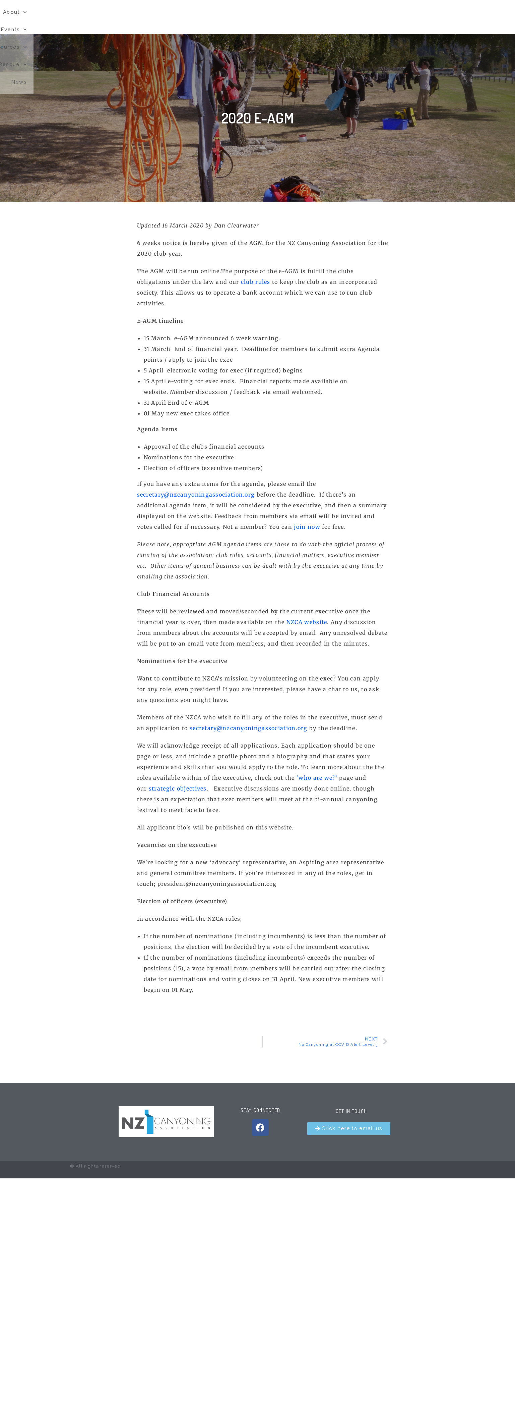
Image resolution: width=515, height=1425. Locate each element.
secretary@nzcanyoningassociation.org (196, 494)
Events (307, 17)
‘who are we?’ (316, 777)
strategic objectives (178, 788)
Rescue (398, 17)
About (268, 17)
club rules (255, 281)
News (433, 17)
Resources (352, 17)
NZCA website (306, 622)
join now (308, 526)
